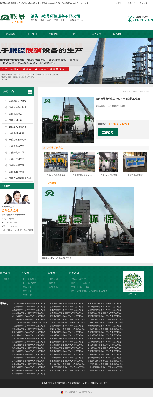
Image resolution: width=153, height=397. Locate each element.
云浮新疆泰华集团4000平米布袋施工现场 (104, 351)
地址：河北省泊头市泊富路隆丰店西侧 (89, 291)
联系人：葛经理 (78, 279)
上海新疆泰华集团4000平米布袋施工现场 (28, 303)
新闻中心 (53, 34)
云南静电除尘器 (16, 152)
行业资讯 (53, 287)
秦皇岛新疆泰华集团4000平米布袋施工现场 (67, 364)
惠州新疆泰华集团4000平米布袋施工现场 (66, 338)
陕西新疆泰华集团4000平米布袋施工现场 (104, 313)
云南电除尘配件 (16, 172)
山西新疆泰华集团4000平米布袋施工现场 (28, 319)
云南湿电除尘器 (16, 146)
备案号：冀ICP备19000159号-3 (96, 383)
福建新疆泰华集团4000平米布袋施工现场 (66, 307)
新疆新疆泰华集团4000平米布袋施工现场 (28, 332)
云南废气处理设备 (17, 127)
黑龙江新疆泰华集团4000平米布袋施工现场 (29, 322)
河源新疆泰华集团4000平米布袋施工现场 (104, 335)
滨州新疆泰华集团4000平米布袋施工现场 (66, 361)
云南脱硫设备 (15, 114)
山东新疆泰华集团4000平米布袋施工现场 (66, 310)
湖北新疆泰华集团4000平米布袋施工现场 (28, 316)
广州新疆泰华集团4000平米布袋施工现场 (66, 332)
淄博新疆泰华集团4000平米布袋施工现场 (66, 354)
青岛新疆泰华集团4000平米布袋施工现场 (28, 354)
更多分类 (27, 295)
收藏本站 (120, 3)
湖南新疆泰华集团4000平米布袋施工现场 (106, 322)
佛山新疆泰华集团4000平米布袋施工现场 (28, 345)
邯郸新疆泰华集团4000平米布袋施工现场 (106, 364)
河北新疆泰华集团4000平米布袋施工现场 (104, 316)
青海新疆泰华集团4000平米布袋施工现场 (106, 329)
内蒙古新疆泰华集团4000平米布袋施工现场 (67, 319)
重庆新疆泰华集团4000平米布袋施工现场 (104, 303)
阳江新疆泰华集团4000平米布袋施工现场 (66, 345)
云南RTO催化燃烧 (17, 101)
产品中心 (75, 34)
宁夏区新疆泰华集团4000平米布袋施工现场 (67, 329)
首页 (134, 91)
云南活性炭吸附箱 (17, 139)
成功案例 (96, 34)
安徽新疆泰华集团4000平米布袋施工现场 (68, 322)
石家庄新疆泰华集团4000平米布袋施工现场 (105, 361)
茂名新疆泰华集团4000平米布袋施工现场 (28, 348)
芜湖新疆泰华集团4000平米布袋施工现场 (28, 370)
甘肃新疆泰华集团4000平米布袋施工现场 (28, 329)
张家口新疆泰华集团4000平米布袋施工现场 (67, 367)
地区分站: (4, 303)
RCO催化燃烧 (29, 283)
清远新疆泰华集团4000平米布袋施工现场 (104, 348)
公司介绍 (6, 279)
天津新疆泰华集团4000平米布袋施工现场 (66, 303)
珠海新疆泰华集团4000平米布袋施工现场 (104, 332)
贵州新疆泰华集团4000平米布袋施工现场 (104, 326)
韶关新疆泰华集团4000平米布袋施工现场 (66, 335)
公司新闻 (53, 279)
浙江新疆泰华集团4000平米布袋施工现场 (104, 307)
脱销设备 (27, 291)
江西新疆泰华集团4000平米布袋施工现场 (28, 313)
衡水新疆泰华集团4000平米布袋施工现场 (106, 367)
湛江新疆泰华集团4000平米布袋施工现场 (104, 345)
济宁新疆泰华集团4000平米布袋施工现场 (66, 358)
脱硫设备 (27, 287)
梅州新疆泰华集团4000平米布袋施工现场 (28, 338)
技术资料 (53, 283)
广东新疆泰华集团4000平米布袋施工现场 (28, 307)
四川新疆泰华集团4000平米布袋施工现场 (66, 313)
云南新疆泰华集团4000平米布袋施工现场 (66, 326)
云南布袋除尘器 (16, 159)
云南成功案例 (143, 91)
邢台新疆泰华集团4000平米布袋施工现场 (28, 367)
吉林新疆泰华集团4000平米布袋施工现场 (106, 319)
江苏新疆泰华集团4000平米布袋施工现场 (28, 310)
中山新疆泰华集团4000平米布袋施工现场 (66, 342)
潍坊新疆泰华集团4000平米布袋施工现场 (104, 354)
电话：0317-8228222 (80, 283)
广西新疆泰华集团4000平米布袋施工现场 (28, 326)
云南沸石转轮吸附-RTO (82, 175)
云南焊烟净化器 (16, 133)
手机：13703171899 (80, 287)
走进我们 (5, 273)
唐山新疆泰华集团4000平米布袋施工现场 (28, 364)
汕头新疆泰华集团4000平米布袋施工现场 (28, 335)
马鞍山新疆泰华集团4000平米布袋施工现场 (67, 370)
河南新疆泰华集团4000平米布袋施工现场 (66, 316)
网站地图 (143, 3)
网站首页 (10, 34)
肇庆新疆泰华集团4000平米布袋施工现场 (66, 348)
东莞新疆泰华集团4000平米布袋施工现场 (28, 342)
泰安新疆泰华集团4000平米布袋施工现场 (104, 358)
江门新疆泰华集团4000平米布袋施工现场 (104, 342)
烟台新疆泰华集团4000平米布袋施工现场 (28, 358)
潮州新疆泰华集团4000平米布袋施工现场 (28, 351)
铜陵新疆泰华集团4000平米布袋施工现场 (106, 370)
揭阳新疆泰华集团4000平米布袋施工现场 (66, 351)
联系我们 (132, 3)
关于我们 (32, 34)
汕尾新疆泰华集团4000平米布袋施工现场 (104, 338)
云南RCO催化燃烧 (17, 107)
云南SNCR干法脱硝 (109, 175)
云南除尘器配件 (16, 165)
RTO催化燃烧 (29, 279)
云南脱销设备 (15, 120)
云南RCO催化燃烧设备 (56, 175)
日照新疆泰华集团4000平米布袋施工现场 (28, 361)
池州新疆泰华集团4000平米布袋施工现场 (28, 374)
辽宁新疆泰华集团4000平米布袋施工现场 (104, 310)
